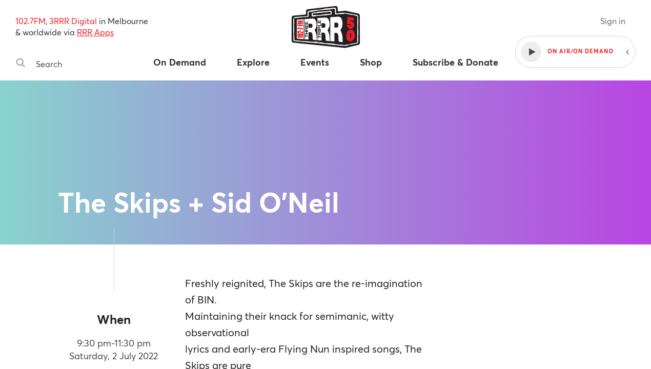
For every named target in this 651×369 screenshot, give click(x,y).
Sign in (612, 20)
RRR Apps (95, 32)
